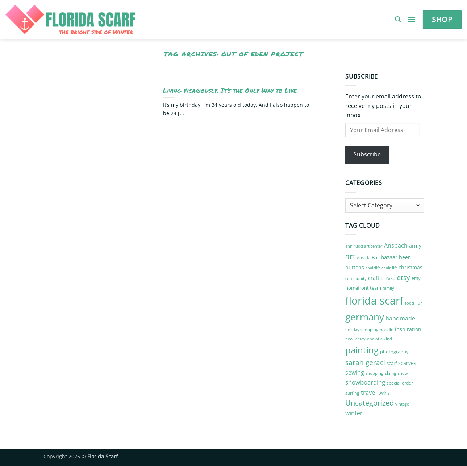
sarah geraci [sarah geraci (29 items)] (365, 362)
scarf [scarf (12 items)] (392, 363)
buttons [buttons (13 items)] (354, 267)
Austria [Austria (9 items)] (363, 257)
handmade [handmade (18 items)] (400, 318)
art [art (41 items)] (350, 256)
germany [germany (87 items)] (364, 316)
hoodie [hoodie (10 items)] (386, 330)
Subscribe (367, 154)
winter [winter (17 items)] (354, 413)
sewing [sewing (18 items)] (354, 373)
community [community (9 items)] (356, 278)
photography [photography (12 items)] (394, 351)
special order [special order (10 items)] (400, 383)
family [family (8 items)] (388, 288)
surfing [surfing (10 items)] (352, 393)
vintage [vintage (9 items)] (402, 404)
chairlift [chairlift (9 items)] (373, 267)
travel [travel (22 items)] (369, 392)
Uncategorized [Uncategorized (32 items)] (369, 403)
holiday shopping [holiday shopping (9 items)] (361, 329)
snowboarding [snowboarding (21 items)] (365, 382)
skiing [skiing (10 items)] (390, 373)
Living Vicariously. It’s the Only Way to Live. (230, 91)
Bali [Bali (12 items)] (375, 257)
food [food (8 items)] (409, 303)
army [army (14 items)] (415, 245)
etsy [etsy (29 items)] (403, 277)
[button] (398, 19)
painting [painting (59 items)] (362, 350)
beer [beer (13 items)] (404, 257)
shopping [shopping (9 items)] (374, 373)
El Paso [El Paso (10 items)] (388, 278)
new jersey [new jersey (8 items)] (355, 338)
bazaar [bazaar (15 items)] (389, 257)
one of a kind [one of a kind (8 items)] (379, 338)
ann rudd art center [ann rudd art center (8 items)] (364, 246)
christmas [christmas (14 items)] (410, 267)
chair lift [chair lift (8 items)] (389, 267)
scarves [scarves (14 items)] (407, 363)
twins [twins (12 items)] (384, 393)
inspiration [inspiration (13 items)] (408, 329)
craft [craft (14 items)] (373, 277)
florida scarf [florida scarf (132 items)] (374, 300)
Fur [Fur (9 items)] (419, 303)
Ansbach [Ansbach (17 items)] (396, 245)
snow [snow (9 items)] (403, 373)
